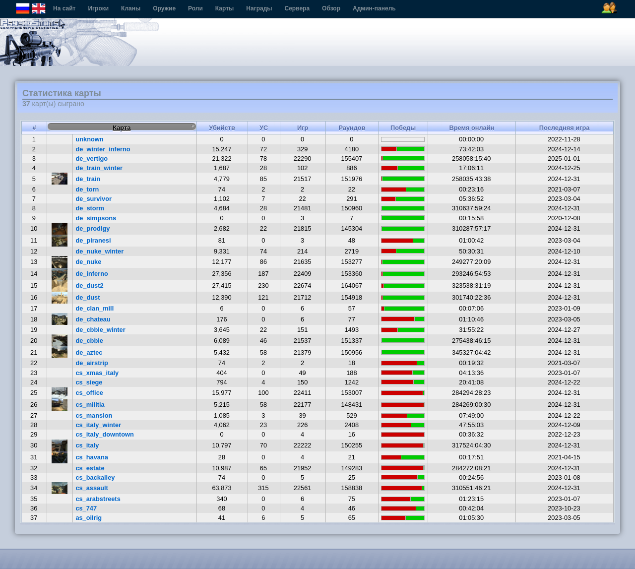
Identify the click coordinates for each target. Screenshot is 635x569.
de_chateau (92, 319)
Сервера (297, 8)
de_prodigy (92, 228)
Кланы (130, 8)
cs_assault (91, 488)
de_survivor (93, 198)
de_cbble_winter (100, 329)
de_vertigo (91, 158)
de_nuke (88, 261)
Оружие (164, 8)
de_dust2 (89, 285)
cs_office (89, 392)
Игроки (98, 8)
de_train (87, 179)
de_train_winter (99, 168)
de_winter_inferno (102, 149)
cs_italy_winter (98, 425)
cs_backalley (95, 477)
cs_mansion (93, 415)
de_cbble (89, 340)
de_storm (89, 208)
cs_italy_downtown (104, 434)
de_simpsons (95, 218)
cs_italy (87, 445)
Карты (224, 8)
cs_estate (89, 468)
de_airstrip (91, 363)
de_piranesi (93, 240)
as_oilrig (88, 517)
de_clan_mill (94, 308)
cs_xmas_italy (97, 373)
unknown (89, 139)
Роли (195, 8)
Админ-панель (374, 8)
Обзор (331, 8)
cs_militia (89, 404)
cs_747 (86, 508)
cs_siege (88, 382)
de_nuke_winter (99, 251)
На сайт (64, 8)
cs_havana (91, 457)
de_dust (87, 297)
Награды (259, 8)
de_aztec (88, 352)
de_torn (87, 189)
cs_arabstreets (97, 499)
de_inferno (91, 273)
